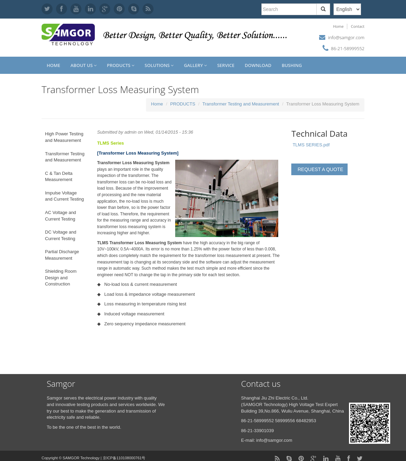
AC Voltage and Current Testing (60, 216)
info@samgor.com (346, 37)
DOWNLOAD (258, 65)
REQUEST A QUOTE (320, 169)
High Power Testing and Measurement (64, 137)
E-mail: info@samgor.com (266, 440)
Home (338, 26)
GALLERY (195, 65)
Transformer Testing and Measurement (240, 103)
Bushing (292, 65)
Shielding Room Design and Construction (61, 277)
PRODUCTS (120, 65)
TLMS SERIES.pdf (311, 144)
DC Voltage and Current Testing (60, 235)
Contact (357, 26)
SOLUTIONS (159, 65)
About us (83, 65)
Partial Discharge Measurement (62, 255)
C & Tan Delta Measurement (58, 176)
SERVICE (225, 65)
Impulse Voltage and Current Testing (64, 196)
